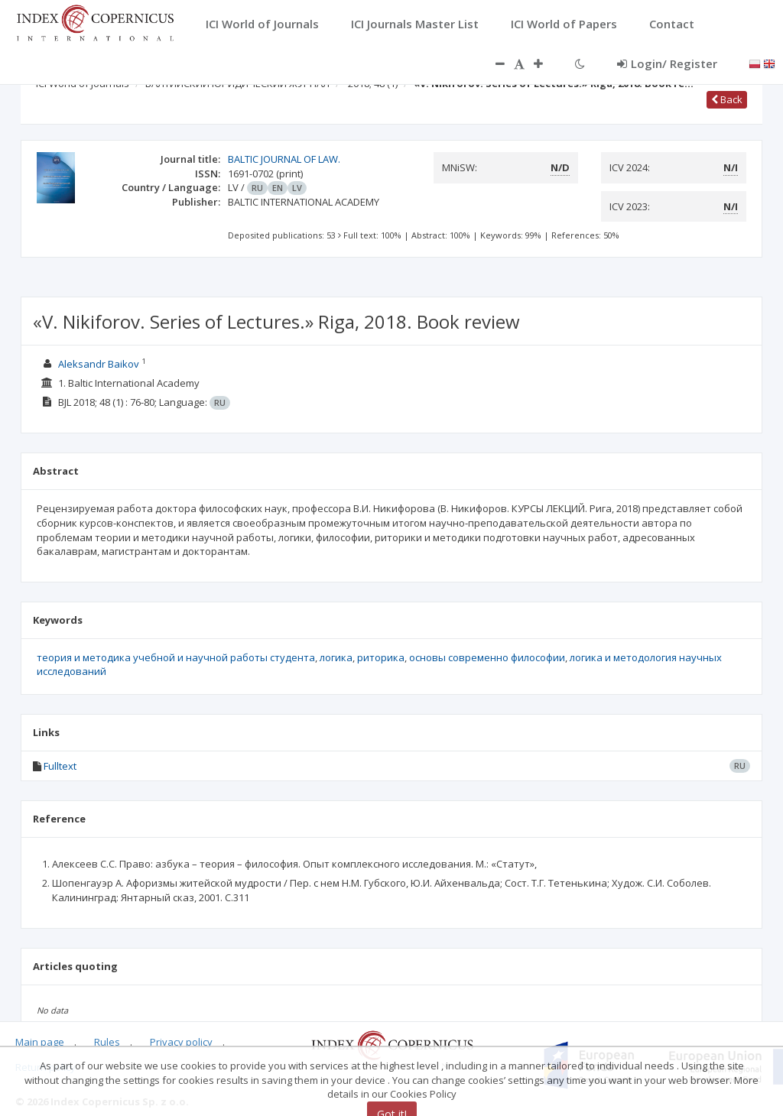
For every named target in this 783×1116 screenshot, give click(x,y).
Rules (107, 1042)
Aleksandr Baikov (98, 364)
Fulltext (60, 766)
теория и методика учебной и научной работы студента (176, 657)
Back (726, 99)
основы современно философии (487, 657)
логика (336, 657)
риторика (380, 657)
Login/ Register (667, 63)
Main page (39, 1042)
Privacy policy (181, 1042)
